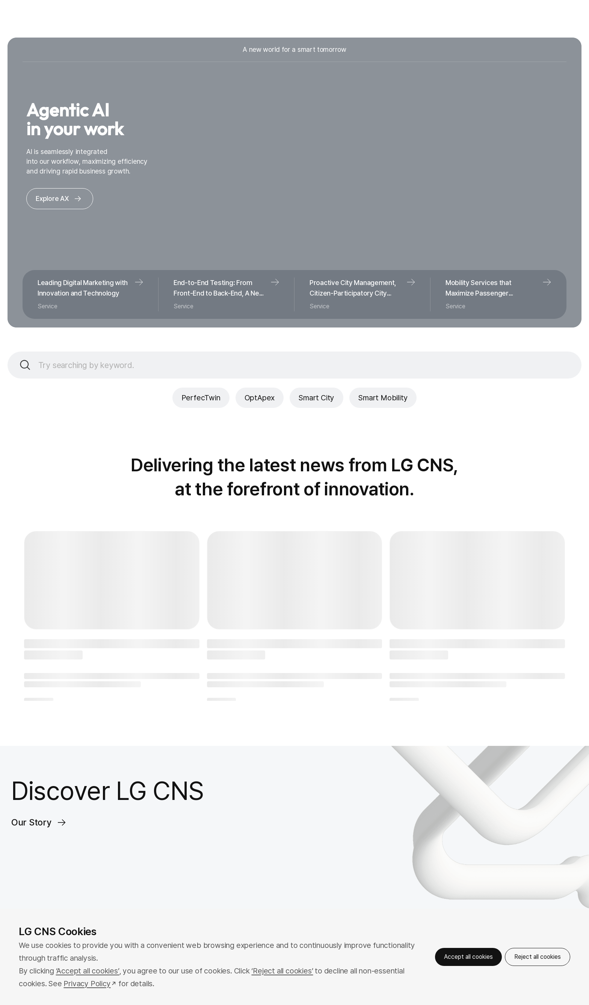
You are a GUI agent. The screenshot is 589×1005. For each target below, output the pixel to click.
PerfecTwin (200, 397)
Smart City (316, 397)
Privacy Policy (86, 983)
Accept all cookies (468, 956)
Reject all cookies (537, 956)
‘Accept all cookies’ (87, 970)
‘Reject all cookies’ (282, 970)
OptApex (260, 397)
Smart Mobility (383, 397)
